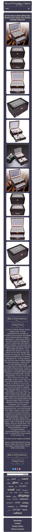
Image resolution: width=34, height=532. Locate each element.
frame (9, 510)
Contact (18, 523)
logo (21, 483)
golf (7, 492)
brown (11, 486)
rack (13, 479)
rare (16, 486)
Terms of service (17, 529)
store (9, 483)
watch (25, 478)
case (17, 502)
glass (15, 482)
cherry (21, 492)
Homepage (17, 520)
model (16, 492)
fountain (25, 490)
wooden (22, 486)
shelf (11, 492)
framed (14, 496)
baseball (15, 499)
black (24, 510)
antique (25, 503)
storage (17, 509)
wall (18, 490)
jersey (9, 499)
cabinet (17, 513)
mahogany (11, 506)
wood (11, 489)
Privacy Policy (17, 526)
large (8, 479)
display (23, 495)
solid (26, 483)
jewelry (10, 503)
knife (17, 506)
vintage (24, 505)
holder (8, 496)
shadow (26, 492)
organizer (24, 499)
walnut (18, 479)
